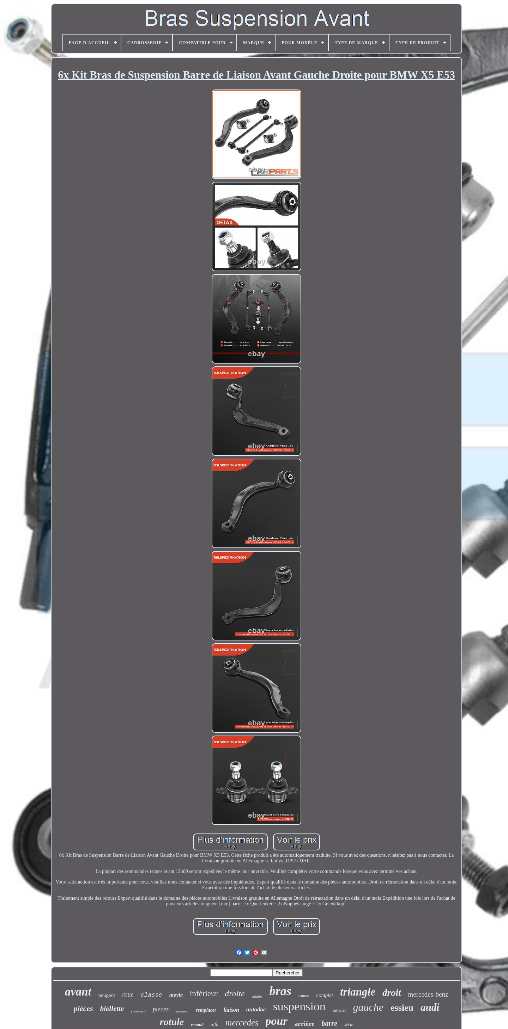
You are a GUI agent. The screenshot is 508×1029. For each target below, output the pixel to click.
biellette (112, 1008)
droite (234, 993)
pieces (161, 1009)
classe (151, 995)
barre (329, 1023)
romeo (303, 995)
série (348, 1024)
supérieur (182, 1011)
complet (324, 995)
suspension (299, 1006)
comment (138, 1011)
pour (277, 1021)
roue (127, 994)
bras (280, 991)
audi (430, 1007)
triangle (357, 992)
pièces (83, 1008)
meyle (176, 995)
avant (78, 991)
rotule (172, 1021)
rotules (257, 996)
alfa (214, 1024)
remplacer (206, 1010)
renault (197, 1024)
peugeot (106, 995)
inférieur (204, 993)
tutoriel (339, 1010)
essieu (402, 1008)
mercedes (241, 1022)
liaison (231, 1010)
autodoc (256, 1009)
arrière (305, 1023)
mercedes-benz (428, 994)
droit (391, 992)
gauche (368, 1007)
